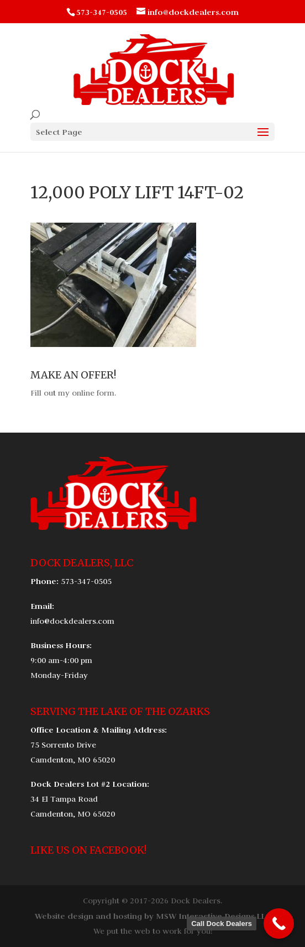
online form (93, 393)
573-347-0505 (86, 581)
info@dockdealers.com (72, 621)
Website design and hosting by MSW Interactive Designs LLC (152, 916)
